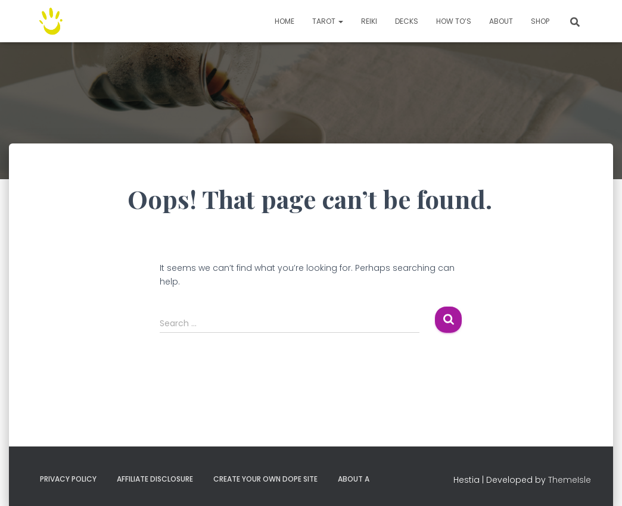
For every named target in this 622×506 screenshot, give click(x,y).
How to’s (453, 21)
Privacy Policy (68, 479)
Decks (406, 21)
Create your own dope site (265, 479)
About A (353, 479)
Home (284, 21)
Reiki (369, 21)
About (501, 21)
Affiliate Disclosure (155, 479)
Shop (540, 21)
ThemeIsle (569, 480)
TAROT (327, 21)
